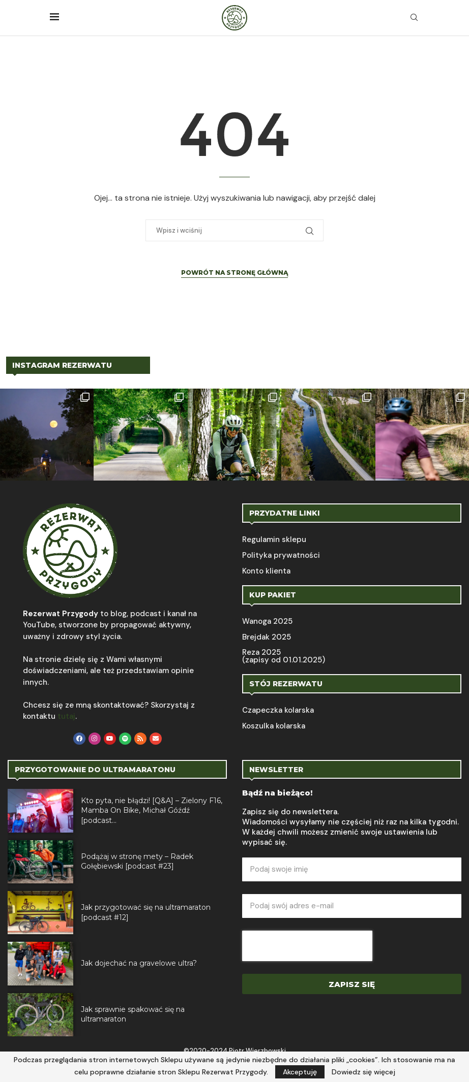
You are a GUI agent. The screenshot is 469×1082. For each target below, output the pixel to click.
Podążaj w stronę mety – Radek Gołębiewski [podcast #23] (137, 861)
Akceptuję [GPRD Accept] (300, 1071)
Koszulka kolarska (273, 726)
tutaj (66, 716)
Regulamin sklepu (274, 540)
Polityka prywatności (281, 555)
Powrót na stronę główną (234, 272)
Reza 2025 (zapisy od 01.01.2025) (283, 656)
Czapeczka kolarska (278, 710)
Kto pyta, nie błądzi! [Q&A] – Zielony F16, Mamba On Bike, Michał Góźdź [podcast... (151, 810)
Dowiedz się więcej (363, 1071)
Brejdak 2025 (266, 637)
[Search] (414, 18)
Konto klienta (266, 571)
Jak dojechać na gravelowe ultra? (139, 963)
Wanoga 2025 (267, 621)
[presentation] (307, 946)
